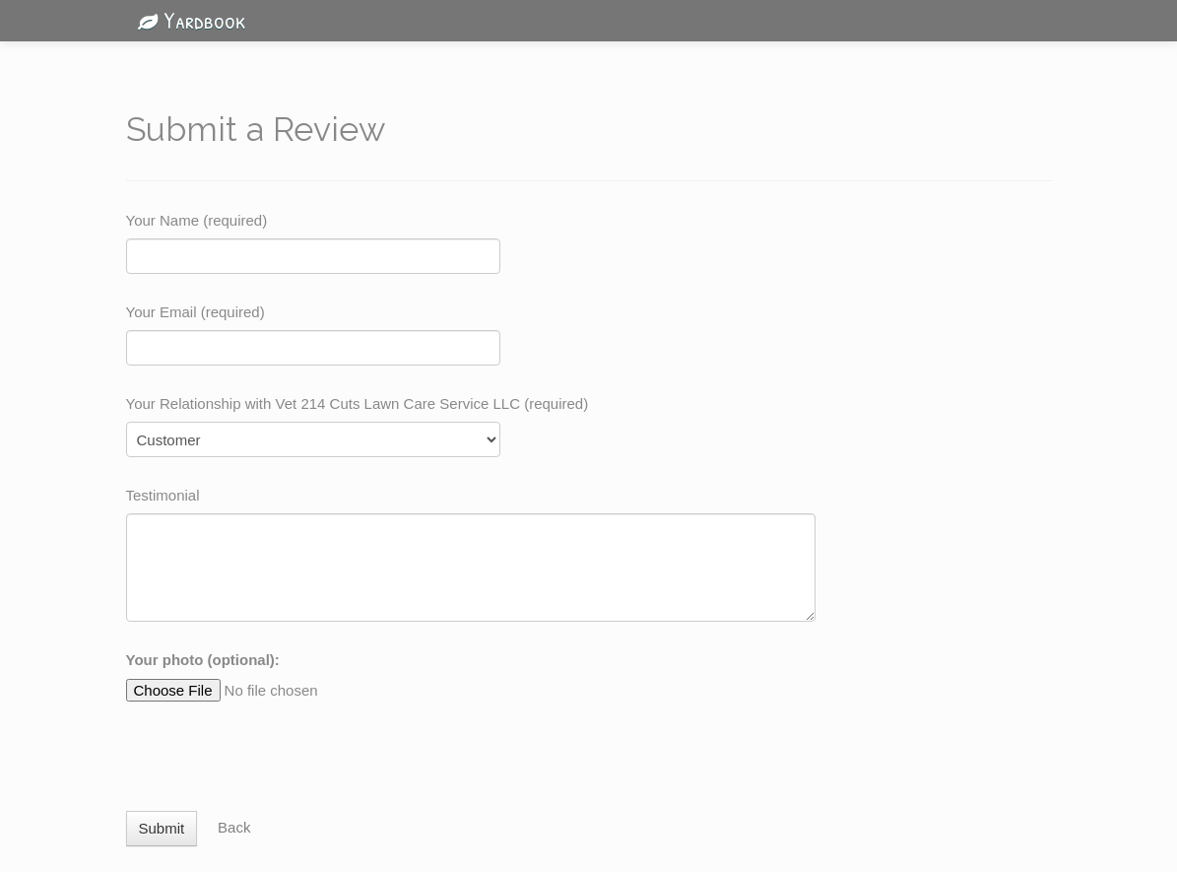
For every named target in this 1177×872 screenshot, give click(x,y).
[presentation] (275, 746)
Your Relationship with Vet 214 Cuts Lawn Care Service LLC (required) (357, 403)
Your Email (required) (195, 311)
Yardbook (186, 19)
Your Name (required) (197, 220)
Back (234, 827)
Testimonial (163, 495)
